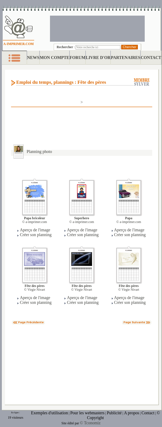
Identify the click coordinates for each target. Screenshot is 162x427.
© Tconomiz (90, 423)
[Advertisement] (97, 28)
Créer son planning (35, 234)
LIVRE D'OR (98, 57)
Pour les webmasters (87, 413)
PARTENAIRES (125, 57)
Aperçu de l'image (35, 230)
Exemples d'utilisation (49, 413)
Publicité (114, 413)
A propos (131, 413)
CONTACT (151, 57)
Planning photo (39, 151)
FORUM (78, 57)
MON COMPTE (54, 57)
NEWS (33, 57)
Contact (147, 413)
